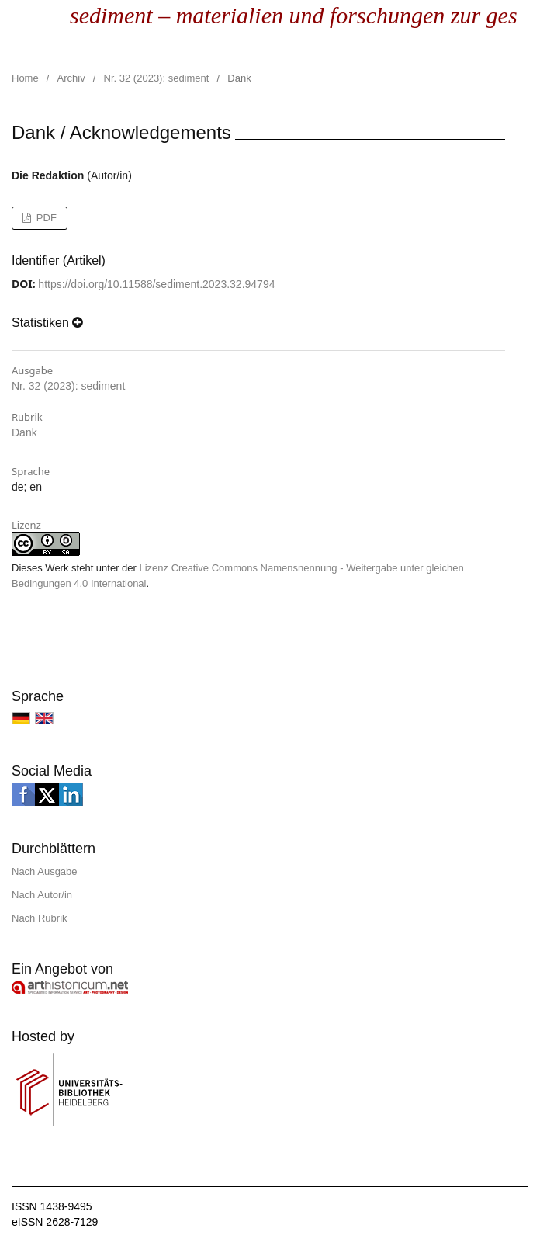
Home (25, 78)
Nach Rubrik (40, 918)
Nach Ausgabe (45, 871)
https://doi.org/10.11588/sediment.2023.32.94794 (156, 284)
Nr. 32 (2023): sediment (156, 78)
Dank (24, 432)
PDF (45, 218)
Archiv (71, 78)
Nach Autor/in (42, 895)
